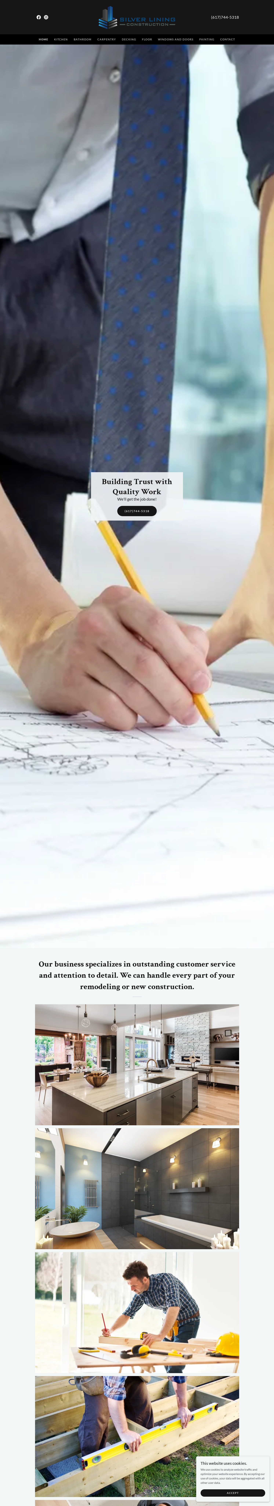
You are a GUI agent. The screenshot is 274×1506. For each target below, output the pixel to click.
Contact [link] (227, 39)
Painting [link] (206, 39)
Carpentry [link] (106, 39)
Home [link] (43, 39)
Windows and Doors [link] (175, 39)
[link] (38, 17)
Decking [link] (129, 39)
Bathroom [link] (83, 39)
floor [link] (147, 39)
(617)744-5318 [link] (225, 17)
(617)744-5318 (137, 511)
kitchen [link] (61, 39)
